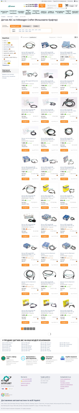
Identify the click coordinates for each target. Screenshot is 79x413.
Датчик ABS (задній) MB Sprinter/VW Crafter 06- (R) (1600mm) (48, 81)
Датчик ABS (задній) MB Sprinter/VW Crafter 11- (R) (28, 254)
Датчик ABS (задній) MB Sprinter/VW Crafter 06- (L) (28, 53)
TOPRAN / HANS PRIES (9, 58)
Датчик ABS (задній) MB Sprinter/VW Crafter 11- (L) (67, 139)
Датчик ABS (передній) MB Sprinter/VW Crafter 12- (48, 312)
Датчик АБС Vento (64, 346)
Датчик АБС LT (25, 345)
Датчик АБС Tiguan (45, 349)
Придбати (25, 64)
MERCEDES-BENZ (9, 53)
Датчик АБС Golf (6, 351)
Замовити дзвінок (25, 384)
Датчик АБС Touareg (46, 351)
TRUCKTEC (6, 61)
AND (6, 43)
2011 (23, 29)
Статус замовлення (65, 379)
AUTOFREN (7, 45)
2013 (30, 29)
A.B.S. (5, 40)
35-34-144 (29, 6)
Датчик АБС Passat (26, 348)
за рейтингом (33, 37)
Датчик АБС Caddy (7, 346)
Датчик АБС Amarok (7, 343)
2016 (39, 29)
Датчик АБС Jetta (25, 343)
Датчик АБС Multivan (26, 346)
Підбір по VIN (42, 5)
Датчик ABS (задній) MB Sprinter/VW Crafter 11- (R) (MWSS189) (67, 196)
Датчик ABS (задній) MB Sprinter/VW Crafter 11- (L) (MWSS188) (47, 196)
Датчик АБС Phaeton (26, 349)
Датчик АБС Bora (6, 345)
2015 (36, 29)
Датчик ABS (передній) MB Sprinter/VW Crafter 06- (67, 81)
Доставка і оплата (46, 1)
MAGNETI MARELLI (8, 51)
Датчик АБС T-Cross (46, 346)
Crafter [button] (36, 26)
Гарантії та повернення (66, 385)
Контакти (70, 1)
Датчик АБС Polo (25, 351)
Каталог (62, 389)
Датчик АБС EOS (6, 349)
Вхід (76, 1)
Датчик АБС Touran (65, 343)
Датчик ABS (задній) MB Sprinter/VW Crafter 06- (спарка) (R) (68, 53)
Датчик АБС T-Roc (45, 348)
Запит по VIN (24, 386)
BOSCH (7, 49)
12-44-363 (29, 4)
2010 (20, 29)
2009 (30, 31)
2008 (26, 31)
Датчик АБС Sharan (45, 345)
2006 (20, 31)
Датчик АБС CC (6, 348)
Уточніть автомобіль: (5, 26)
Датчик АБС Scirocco (46, 343)
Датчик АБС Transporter (66, 345)
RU (5, 1)
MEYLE (6, 55)
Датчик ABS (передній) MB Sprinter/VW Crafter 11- (28, 225)
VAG (6, 63)
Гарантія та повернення (59, 1)
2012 (26, 29)
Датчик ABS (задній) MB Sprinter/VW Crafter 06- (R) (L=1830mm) (48, 283)
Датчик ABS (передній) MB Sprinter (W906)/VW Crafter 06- (30, 168)
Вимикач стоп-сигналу (8, 74)
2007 (23, 31)
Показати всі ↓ (6, 65)
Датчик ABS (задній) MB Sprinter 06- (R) (30, 81)
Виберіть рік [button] (15, 26)
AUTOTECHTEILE (9, 47)
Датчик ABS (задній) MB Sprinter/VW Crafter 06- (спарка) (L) (49, 225)
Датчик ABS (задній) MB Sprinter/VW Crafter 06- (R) (48, 53)
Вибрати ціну (64, 64)
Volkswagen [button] (27, 26)
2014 (33, 29)
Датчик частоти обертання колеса (29, 139)
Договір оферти (64, 387)
